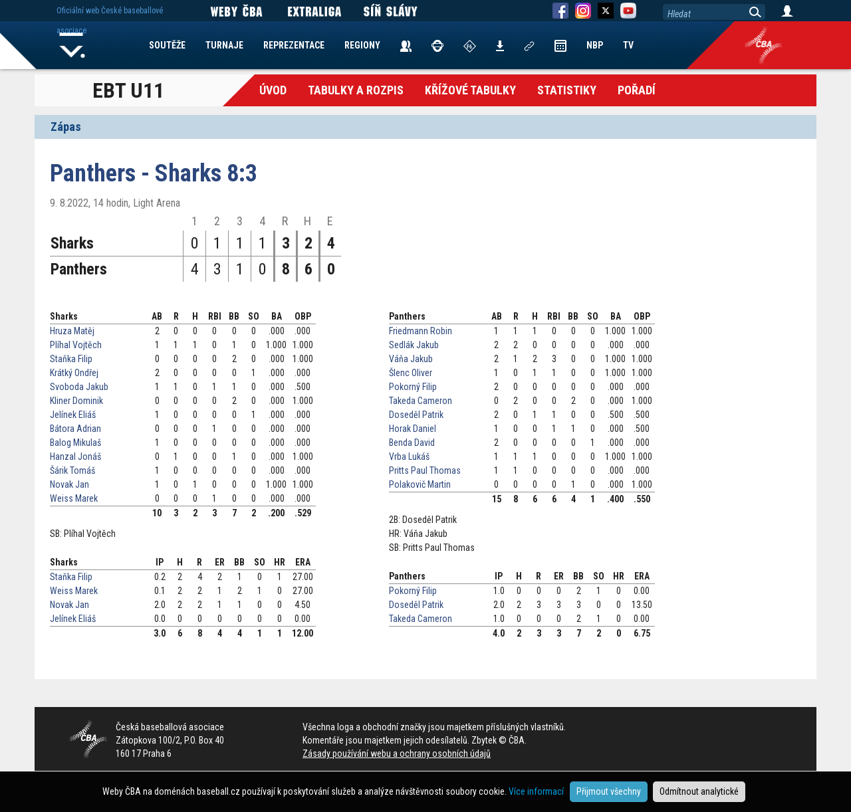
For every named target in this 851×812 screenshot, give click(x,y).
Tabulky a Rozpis (356, 90)
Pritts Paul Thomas (425, 470)
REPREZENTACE (293, 45)
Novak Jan (69, 484)
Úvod (273, 90)
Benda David (412, 442)
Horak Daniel (412, 428)
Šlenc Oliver (410, 372)
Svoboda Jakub (79, 386)
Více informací (536, 791)
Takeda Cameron (420, 400)
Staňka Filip (71, 359)
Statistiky (566, 90)
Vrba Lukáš (409, 456)
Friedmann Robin (420, 331)
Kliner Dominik (76, 400)
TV (628, 45)
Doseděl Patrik (416, 414)
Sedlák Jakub (414, 345)
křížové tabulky (470, 90)
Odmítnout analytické (699, 791)
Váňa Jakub (411, 359)
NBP (594, 45)
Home (72, 45)
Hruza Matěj (72, 331)
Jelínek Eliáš (73, 414)
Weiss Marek (74, 498)
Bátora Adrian (75, 428)
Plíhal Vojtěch (76, 345)
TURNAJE (224, 45)
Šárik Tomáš (72, 470)
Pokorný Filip (413, 386)
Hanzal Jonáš (75, 456)
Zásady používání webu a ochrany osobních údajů (397, 753)
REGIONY (362, 45)
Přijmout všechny (608, 791)
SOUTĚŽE (167, 45)
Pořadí (637, 90)
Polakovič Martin (420, 484)
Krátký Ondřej (74, 372)
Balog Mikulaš (75, 442)
